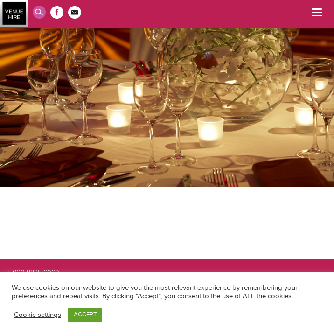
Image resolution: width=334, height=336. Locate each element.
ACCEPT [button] (85, 314)
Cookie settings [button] (37, 315)
